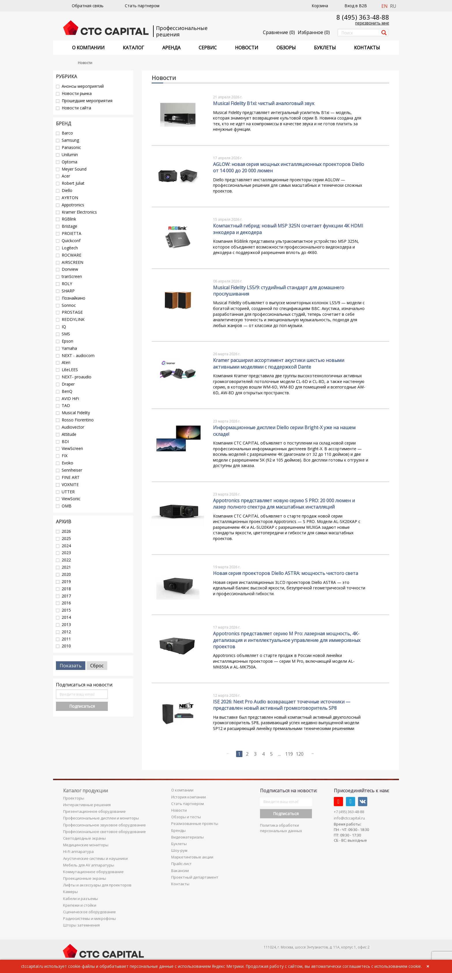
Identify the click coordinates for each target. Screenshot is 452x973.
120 (300, 754)
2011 (66, 639)
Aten (66, 362)
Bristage (69, 226)
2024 (66, 545)
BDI (65, 441)
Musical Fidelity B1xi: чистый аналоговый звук (263, 103)
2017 (66, 596)
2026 (66, 531)
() (314, 32)
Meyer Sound (74, 169)
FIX (64, 455)
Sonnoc (69, 305)
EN (384, 6)
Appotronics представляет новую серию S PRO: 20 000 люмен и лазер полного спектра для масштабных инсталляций (284, 503)
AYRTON (70, 197)
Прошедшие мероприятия (87, 100)
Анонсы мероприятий (83, 86)
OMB (66, 506)
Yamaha (69, 348)
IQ (64, 326)
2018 (66, 588)
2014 (66, 617)
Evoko (67, 463)
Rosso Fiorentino (78, 420)
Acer (66, 176)
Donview (70, 269)
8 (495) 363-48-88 (362, 17)
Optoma (69, 162)
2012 (66, 631)
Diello (67, 190)
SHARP (68, 291)
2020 (66, 574)
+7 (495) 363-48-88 (349, 811)
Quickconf (71, 240)
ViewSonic (71, 498)
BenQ (67, 391)
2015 (66, 610)
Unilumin (70, 154)
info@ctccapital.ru (349, 818)
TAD (66, 405)
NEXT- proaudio (76, 377)
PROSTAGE (72, 312)
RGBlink (69, 219)
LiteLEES (70, 369)
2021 (66, 567)
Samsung (70, 140)
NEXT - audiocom (78, 355)
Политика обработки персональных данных (281, 828)
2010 (66, 646)
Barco (67, 133)
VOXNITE (70, 484)
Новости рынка (77, 93)
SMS (66, 334)
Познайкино (73, 298)
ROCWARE (71, 255)
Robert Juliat (73, 183)
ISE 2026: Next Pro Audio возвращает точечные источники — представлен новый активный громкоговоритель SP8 (281, 705)
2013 (66, 624)
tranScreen (72, 276)
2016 (66, 603)
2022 (66, 560)
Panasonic (71, 147)
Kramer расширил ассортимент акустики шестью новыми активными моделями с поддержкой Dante (278, 363)
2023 (66, 552)
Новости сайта (76, 108)
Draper (68, 384)
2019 (66, 581)
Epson (67, 341)
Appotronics (73, 205)
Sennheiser (72, 470)
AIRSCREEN (72, 262)
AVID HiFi (70, 398)
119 (289, 754)
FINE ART (71, 477)
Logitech (70, 248)
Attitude (69, 434)
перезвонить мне (372, 23)
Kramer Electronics (79, 212)
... (279, 754)
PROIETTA (71, 233)
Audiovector (73, 427)
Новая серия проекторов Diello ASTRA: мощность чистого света (285, 573)
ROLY (67, 283)
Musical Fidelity (76, 412)
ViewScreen (72, 448)
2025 (66, 538)
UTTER (68, 491)
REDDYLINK (73, 319)
